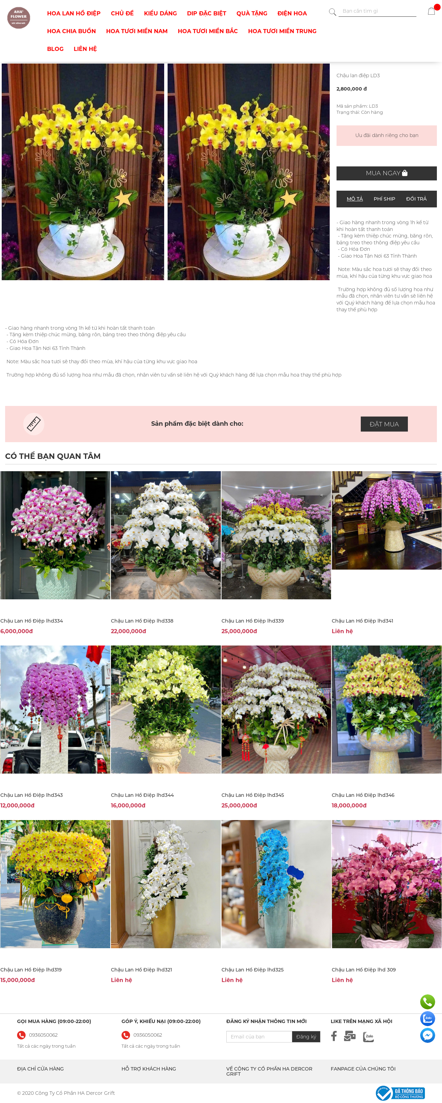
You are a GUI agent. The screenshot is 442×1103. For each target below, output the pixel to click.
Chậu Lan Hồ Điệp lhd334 (31, 621)
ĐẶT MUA (384, 424)
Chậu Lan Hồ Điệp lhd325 (253, 970)
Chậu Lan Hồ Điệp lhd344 (142, 795)
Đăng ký (306, 1037)
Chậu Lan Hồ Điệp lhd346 (363, 795)
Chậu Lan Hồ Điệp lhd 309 (364, 970)
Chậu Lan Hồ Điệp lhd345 (253, 795)
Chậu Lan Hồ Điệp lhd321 (141, 970)
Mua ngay (387, 173)
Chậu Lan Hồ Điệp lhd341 (362, 621)
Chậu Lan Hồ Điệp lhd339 (253, 621)
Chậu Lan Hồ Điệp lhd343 (31, 795)
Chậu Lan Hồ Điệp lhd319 (31, 970)
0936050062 (147, 1035)
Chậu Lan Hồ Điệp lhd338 (142, 621)
